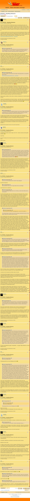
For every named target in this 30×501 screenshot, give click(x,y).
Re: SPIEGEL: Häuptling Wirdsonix (8, 22)
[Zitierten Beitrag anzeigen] (11, 48)
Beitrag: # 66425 (3, 418)
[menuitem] (6, 9)
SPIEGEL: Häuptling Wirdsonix (8, 13)
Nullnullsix (4, 103)
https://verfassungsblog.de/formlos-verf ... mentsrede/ (9, 36)
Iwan (3, 184)
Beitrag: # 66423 (3, 355)
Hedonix (4, 364)
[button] (19, 17)
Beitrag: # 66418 (3, 177)
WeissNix (4, 48)
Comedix (5, 14)
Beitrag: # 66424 (3, 398)
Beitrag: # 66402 (3, 23)
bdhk (3, 110)
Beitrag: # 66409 (3, 131)
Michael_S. (4, 41)
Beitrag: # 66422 (3, 327)
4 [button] (23, 17)
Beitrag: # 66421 (3, 298)
